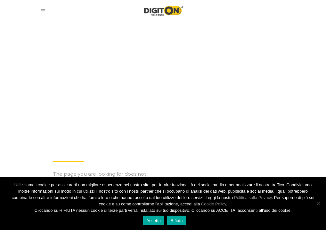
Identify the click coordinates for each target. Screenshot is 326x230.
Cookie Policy (213, 204)
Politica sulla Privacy (253, 197)
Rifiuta (176, 220)
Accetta (153, 220)
